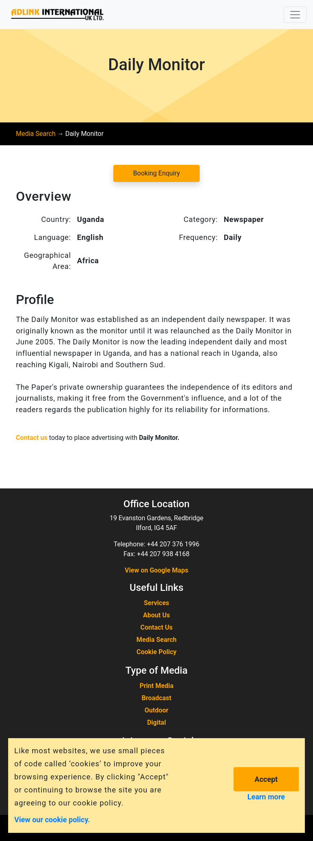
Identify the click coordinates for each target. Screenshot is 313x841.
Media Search (35, 134)
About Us (156, 615)
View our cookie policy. (52, 819)
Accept (266, 779)
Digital (156, 722)
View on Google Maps (156, 570)
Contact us (31, 438)
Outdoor (156, 710)
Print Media (156, 686)
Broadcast (157, 698)
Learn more (266, 796)
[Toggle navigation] (295, 15)
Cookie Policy (156, 652)
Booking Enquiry (156, 173)
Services (156, 603)
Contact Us (157, 627)
